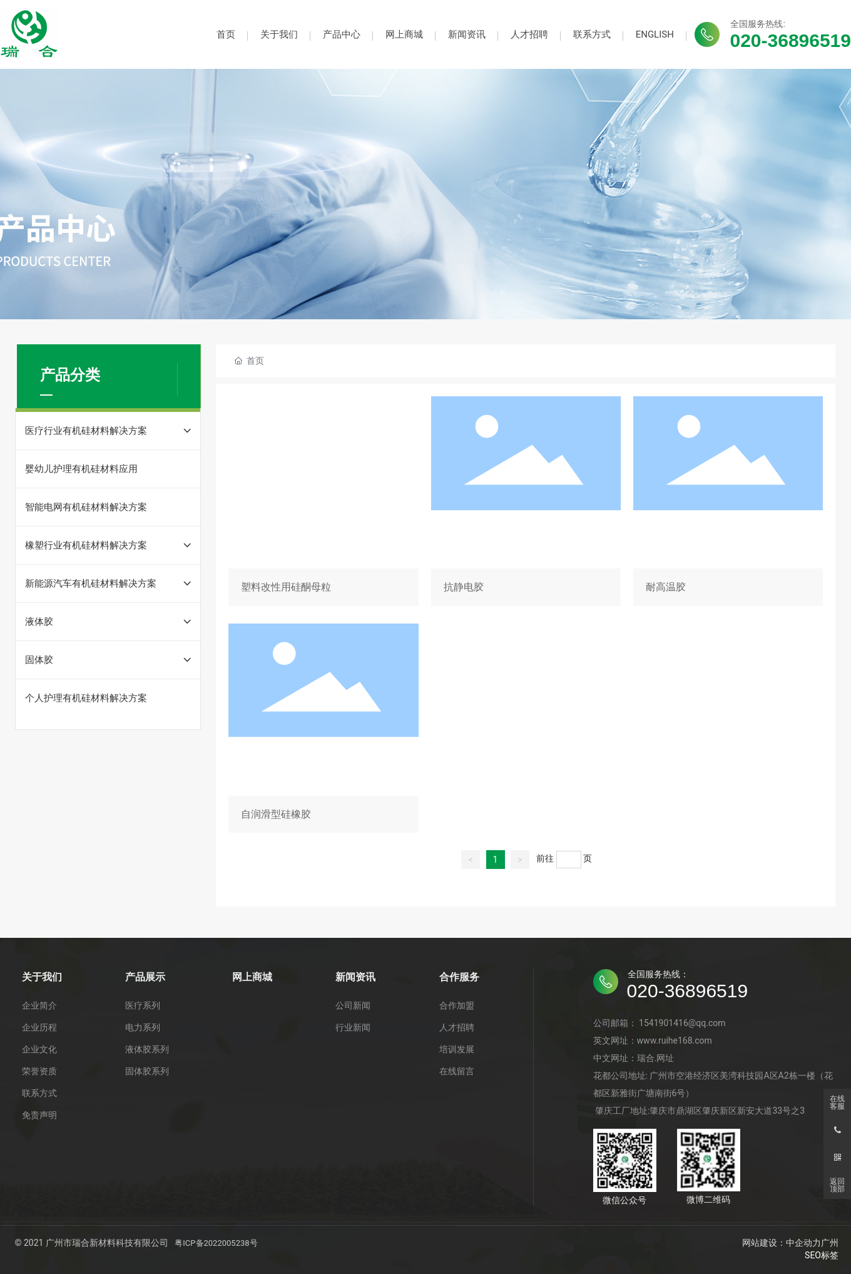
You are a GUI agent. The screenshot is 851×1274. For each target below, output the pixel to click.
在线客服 (837, 1102)
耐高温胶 (728, 503)
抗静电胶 (526, 503)
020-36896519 (790, 40)
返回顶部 (837, 1185)
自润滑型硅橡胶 (323, 731)
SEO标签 (821, 1255)
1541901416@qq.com (682, 1023)
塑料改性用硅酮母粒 (323, 503)
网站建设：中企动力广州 (790, 1243)
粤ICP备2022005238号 (216, 1243)
